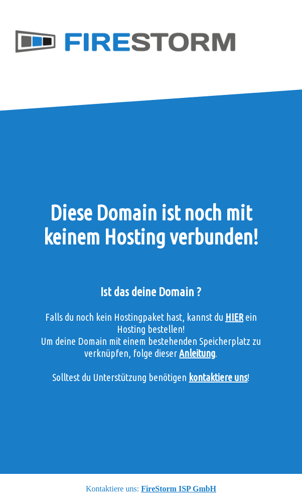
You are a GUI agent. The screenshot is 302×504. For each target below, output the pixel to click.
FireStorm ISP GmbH (178, 488)
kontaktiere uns (218, 377)
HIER (234, 317)
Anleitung (197, 353)
